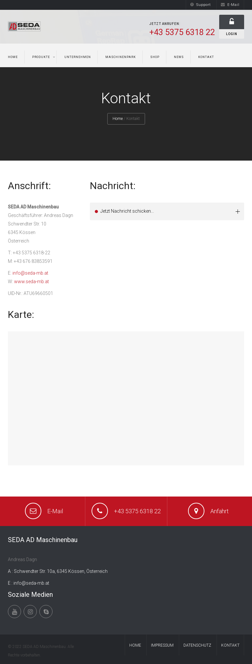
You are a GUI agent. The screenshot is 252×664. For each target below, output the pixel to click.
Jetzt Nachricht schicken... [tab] (170, 211)
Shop (154, 57)
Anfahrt (219, 511)
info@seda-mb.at (30, 273)
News (179, 57)
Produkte (41, 57)
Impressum (162, 645)
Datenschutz (197, 645)
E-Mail (230, 5)
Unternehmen (77, 57)
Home (13, 57)
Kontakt (206, 57)
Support (200, 5)
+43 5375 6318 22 (137, 511)
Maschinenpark (120, 57)
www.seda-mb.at (31, 281)
